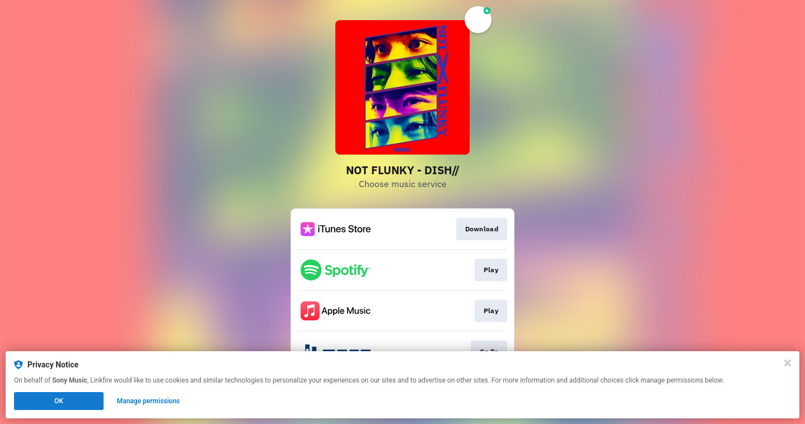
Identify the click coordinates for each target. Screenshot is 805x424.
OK (58, 401)
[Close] (788, 363)
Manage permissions (148, 401)
